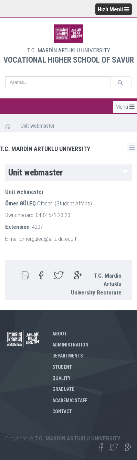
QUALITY (61, 378)
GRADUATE (63, 389)
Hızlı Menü (113, 9)
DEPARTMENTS (67, 356)
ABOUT (59, 333)
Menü (125, 106)
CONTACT (62, 411)
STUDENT (62, 367)
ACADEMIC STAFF (69, 400)
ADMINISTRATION (70, 344)
